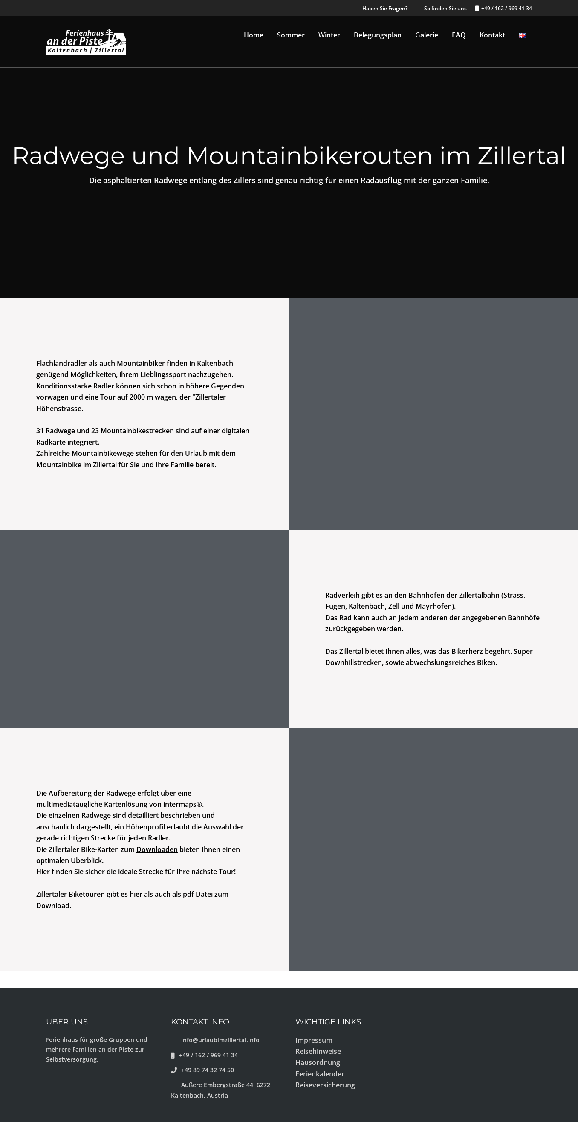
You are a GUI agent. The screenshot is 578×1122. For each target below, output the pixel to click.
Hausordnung (317, 1062)
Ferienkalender (319, 1074)
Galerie (426, 35)
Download (52, 905)
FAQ (459, 35)
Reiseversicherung (325, 1085)
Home (253, 35)
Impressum (313, 1040)
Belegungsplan (378, 35)
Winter (329, 35)
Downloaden (157, 849)
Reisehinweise (318, 1051)
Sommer (291, 35)
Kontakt (492, 35)
